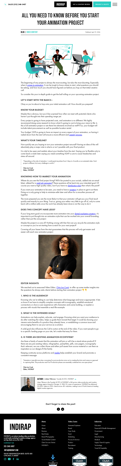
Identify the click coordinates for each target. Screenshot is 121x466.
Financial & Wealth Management (105, 428)
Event (70, 434)
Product (70, 442)
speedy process (75, 134)
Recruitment (71, 445)
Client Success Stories (48, 442)
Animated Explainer (74, 425)
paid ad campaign (44, 183)
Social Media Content (48, 440)
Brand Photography (48, 437)
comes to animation (35, 85)
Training (70, 448)
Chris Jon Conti (62, 287)
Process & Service (74, 440)
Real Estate (45, 434)
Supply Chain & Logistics (102, 442)
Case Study (71, 431)
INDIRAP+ (45, 445)
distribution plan (74, 185)
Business (44, 431)
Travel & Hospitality (101, 448)
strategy (73, 189)
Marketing (71, 437)
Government (98, 431)
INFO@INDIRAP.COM (11, 450)
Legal (96, 434)
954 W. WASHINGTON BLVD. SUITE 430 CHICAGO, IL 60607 (18, 455)
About (43, 428)
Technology (98, 445)
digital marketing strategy (85, 213)
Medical (97, 440)
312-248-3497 (9, 446)
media (57, 352)
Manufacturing (99, 437)
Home (43, 425)
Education (98, 425)
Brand (70, 428)
